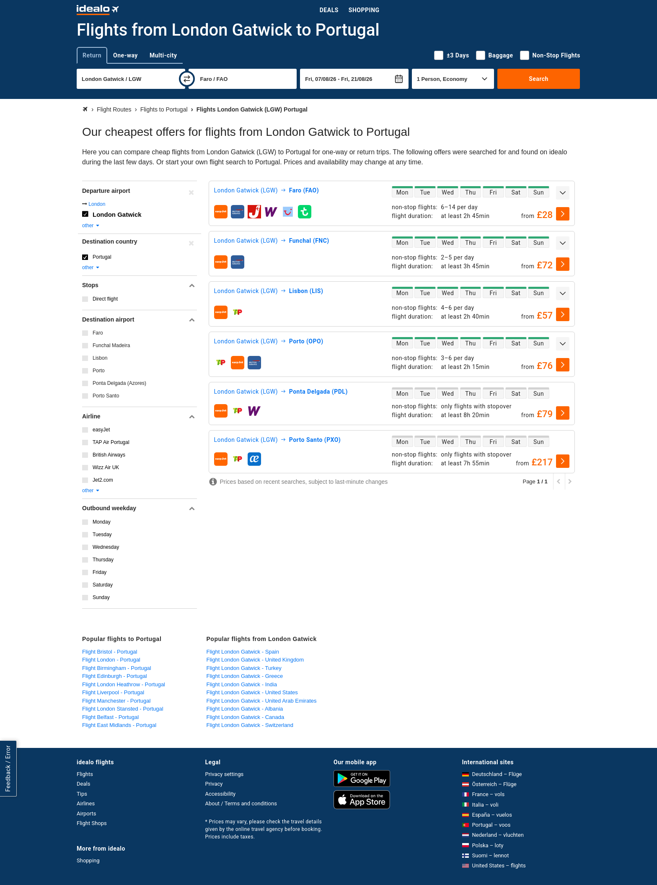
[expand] (562, 193)
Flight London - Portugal (111, 660)
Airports (86, 813)
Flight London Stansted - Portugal (122, 709)
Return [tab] (92, 55)
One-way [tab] (125, 55)
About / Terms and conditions (241, 803)
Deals (329, 10)
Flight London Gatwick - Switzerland (250, 725)
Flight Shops (92, 823)
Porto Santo (106, 396)
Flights (85, 774)
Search (538, 78)
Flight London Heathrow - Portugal (123, 684)
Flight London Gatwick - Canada (246, 717)
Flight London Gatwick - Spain (243, 652)
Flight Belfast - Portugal (110, 717)
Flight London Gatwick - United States (252, 692)
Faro (98, 333)
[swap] (187, 79)
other (91, 225)
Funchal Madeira (111, 345)
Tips (82, 794)
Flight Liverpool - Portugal (113, 692)
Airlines (86, 803)
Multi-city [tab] (163, 55)
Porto (99, 371)
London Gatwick (117, 214)
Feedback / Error (8, 768)
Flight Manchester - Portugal (116, 701)
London (96, 204)
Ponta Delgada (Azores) (119, 383)
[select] (562, 214)
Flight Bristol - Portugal (109, 652)
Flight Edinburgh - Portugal (114, 676)
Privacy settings (224, 774)
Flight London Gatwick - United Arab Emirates (262, 701)
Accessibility (220, 794)
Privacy (214, 784)
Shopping (364, 10)
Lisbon (100, 358)
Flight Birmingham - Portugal (116, 668)
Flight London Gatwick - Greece (245, 676)
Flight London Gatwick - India (242, 684)
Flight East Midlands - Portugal (119, 725)
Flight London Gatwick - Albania (245, 709)
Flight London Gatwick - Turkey (244, 668)
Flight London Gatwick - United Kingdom (255, 660)
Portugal (102, 257)
